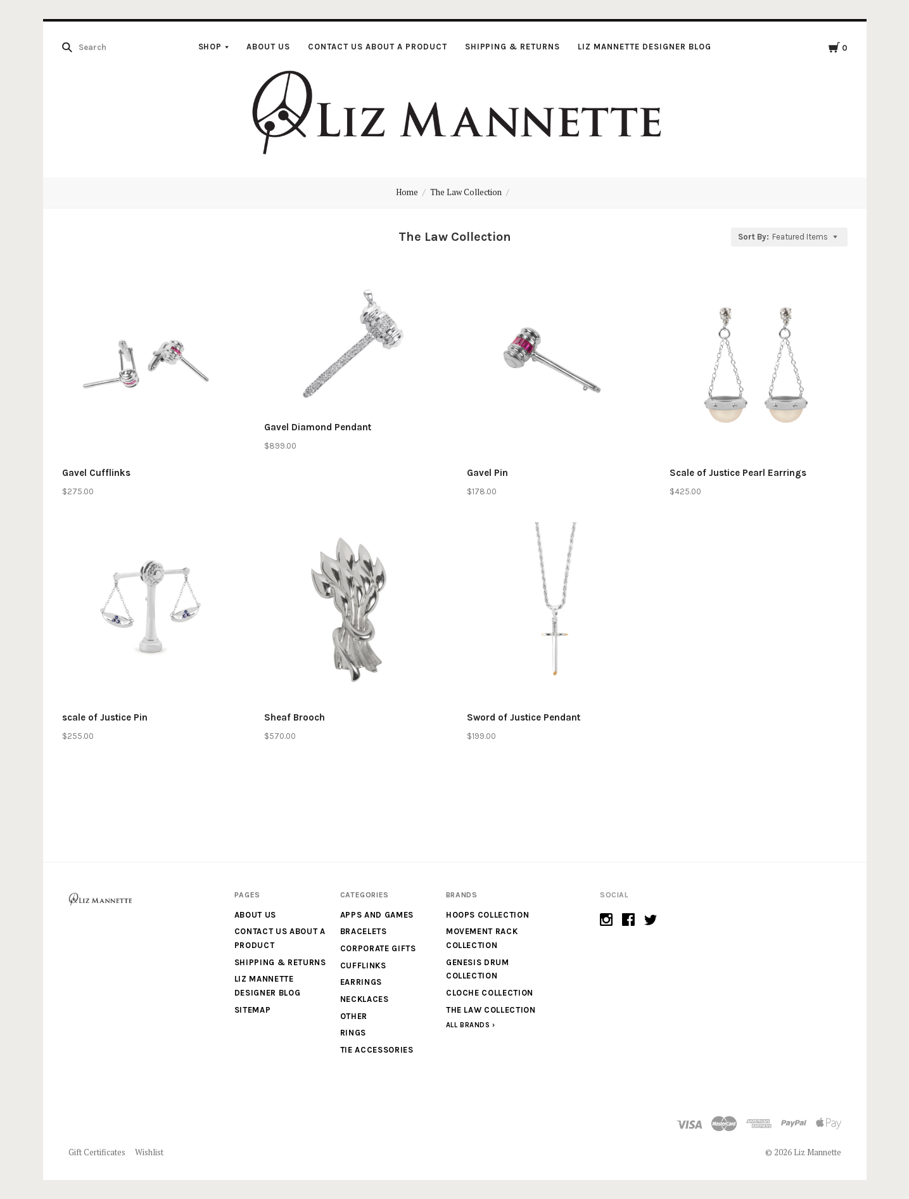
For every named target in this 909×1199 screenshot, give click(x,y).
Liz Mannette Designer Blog (644, 46)
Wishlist (149, 1152)
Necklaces (364, 999)
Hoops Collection (487, 915)
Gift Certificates (96, 1152)
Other (353, 1016)
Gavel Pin (487, 472)
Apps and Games (377, 915)
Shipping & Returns (513, 46)
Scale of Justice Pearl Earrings (738, 472)
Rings (353, 1032)
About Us (268, 46)
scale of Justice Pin (105, 717)
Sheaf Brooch (294, 717)
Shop (210, 46)
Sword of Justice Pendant (523, 717)
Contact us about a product (377, 46)
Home (407, 192)
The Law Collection (466, 192)
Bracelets (363, 931)
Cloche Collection (489, 992)
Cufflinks (363, 965)
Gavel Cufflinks (96, 472)
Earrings (361, 982)
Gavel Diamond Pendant (317, 427)
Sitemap (252, 1010)
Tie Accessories (377, 1050)
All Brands (468, 1025)
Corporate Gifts (378, 948)
